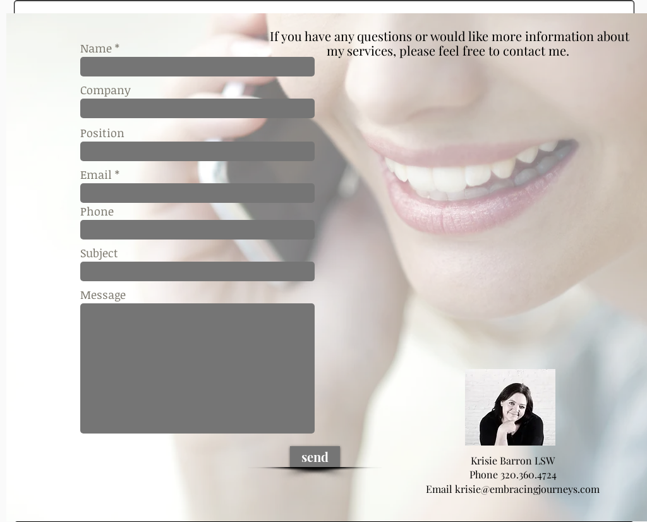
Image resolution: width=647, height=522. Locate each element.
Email (96, 174)
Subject (99, 252)
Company (105, 89)
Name (96, 48)
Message (103, 294)
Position (102, 132)
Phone (97, 211)
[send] (315, 456)
